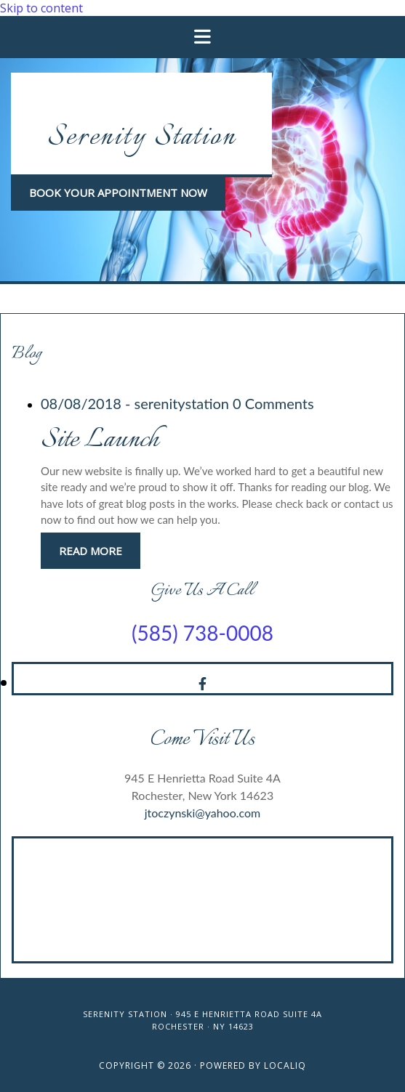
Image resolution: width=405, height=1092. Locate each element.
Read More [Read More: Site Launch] (90, 550)
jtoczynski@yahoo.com (203, 813)
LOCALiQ (285, 1065)
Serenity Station (141, 138)
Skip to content (41, 8)
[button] (118, 192)
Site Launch (100, 440)
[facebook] (202, 683)
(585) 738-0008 (202, 632)
